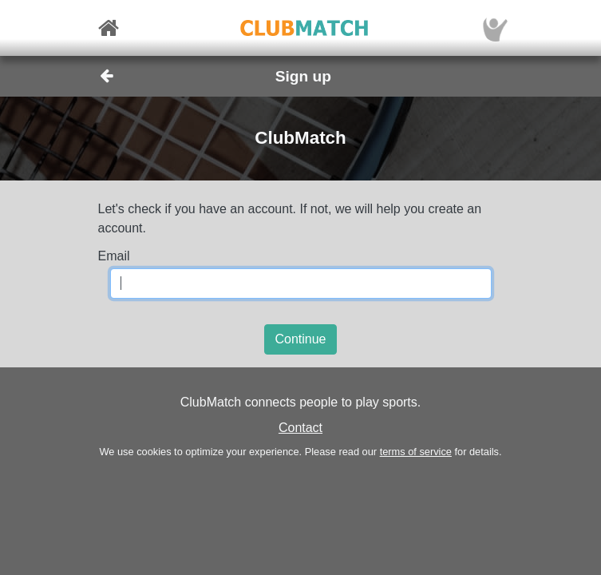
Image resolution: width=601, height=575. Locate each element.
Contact (300, 427)
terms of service (416, 452)
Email (114, 256)
